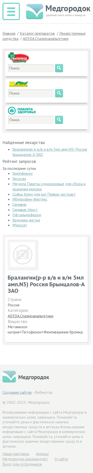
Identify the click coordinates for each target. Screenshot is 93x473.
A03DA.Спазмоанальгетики (30, 315)
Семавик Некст (25, 209)
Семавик (19, 204)
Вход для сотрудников (22, 464)
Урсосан (19, 178)
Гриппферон (22, 173)
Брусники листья (26, 220)
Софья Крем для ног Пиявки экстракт (44, 194)
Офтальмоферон (26, 214)
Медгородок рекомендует (25, 458)
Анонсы (42, 453)
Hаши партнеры (15, 453)
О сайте (61, 458)
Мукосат (19, 224)
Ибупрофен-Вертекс (29, 199)
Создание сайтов (17, 392)
